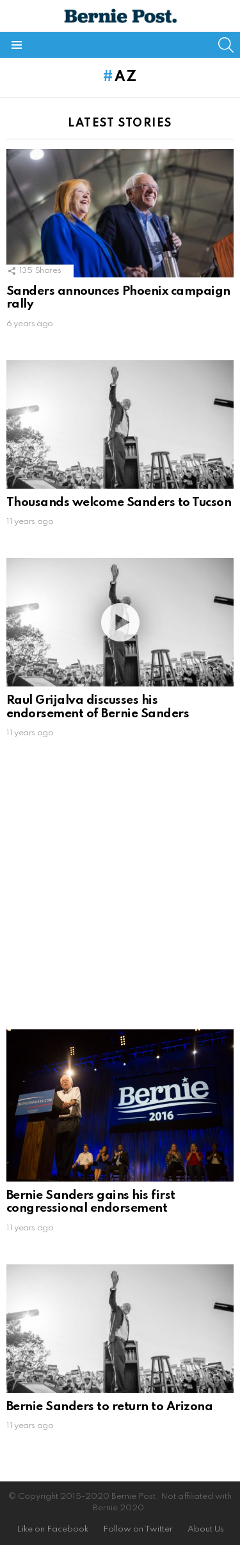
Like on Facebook (52, 1529)
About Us (206, 1529)
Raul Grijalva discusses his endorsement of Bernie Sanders (97, 707)
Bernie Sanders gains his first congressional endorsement (90, 1202)
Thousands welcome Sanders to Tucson (118, 502)
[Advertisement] (120, 889)
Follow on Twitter (138, 1529)
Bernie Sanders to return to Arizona (109, 1407)
